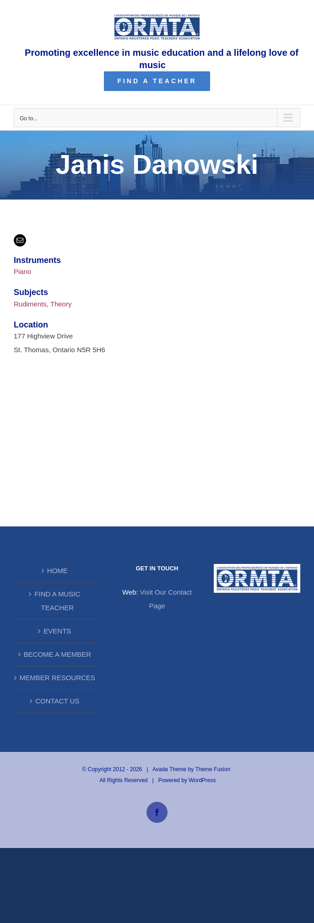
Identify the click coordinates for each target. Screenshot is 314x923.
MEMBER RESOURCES (57, 678)
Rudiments (30, 304)
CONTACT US (57, 701)
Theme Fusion (212, 769)
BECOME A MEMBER (58, 654)
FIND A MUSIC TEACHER (57, 601)
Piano (22, 271)
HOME (57, 570)
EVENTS (57, 631)
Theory (61, 304)
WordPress (202, 780)
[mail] (20, 240)
